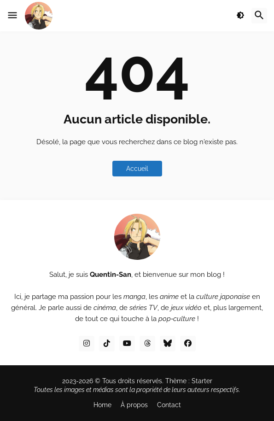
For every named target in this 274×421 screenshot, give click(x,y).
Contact (169, 405)
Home (102, 405)
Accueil (137, 168)
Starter (202, 381)
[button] (12, 15)
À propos (134, 405)
